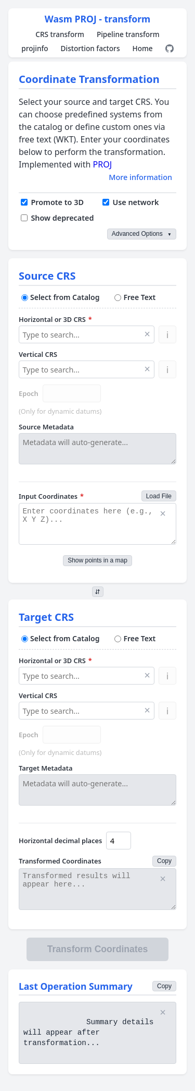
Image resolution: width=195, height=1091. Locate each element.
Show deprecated (57, 218)
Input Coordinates (51, 496)
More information (140, 177)
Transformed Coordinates (60, 861)
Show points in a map (97, 560)
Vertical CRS (38, 354)
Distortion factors (90, 48)
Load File (159, 496)
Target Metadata (45, 768)
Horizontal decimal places (60, 840)
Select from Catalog (60, 297)
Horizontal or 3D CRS (55, 319)
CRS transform (59, 34)
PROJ (102, 164)
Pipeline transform (128, 34)
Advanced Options (142, 233)
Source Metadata (46, 426)
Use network (130, 202)
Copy (164, 861)
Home (142, 48)
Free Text (134, 297)
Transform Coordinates (97, 949)
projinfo (34, 48)
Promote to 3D (52, 202)
